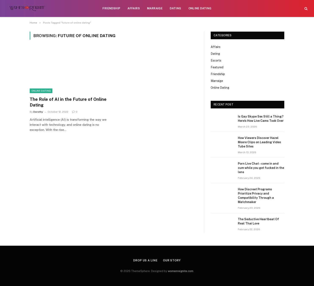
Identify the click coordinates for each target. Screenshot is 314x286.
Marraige (155, 8)
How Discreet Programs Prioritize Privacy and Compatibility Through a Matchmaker (256, 196)
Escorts (216, 60)
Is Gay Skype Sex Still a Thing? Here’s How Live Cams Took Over (261, 118)
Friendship (111, 8)
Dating (175, 8)
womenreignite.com (180, 271)
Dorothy (38, 111)
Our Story (172, 260)
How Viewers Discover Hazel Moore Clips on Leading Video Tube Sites (259, 142)
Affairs (134, 8)
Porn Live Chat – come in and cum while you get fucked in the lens (261, 168)
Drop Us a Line (145, 260)
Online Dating (200, 8)
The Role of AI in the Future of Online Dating (68, 102)
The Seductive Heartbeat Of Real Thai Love (258, 221)
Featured (217, 67)
